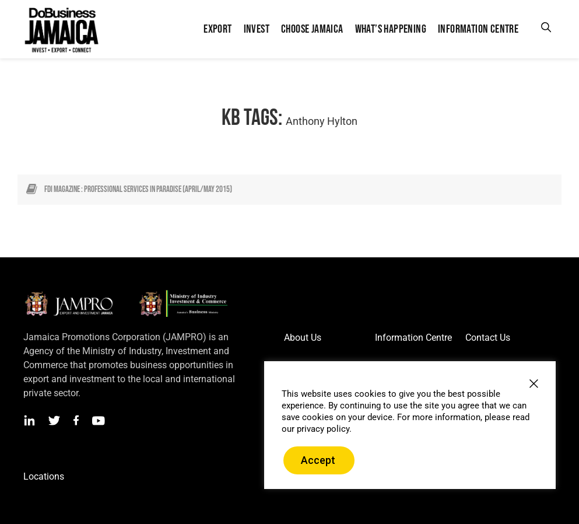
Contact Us (487, 337)
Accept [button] (318, 460)
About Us (302, 337)
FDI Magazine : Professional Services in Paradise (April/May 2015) (138, 189)
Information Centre (413, 337)
